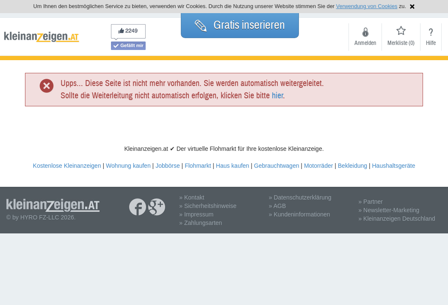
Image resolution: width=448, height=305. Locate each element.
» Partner (370, 201)
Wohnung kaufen (128, 165)
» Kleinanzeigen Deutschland (396, 218)
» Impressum (196, 214)
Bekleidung (352, 165)
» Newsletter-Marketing (388, 210)
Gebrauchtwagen (276, 165)
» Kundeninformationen (299, 214)
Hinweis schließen (412, 6)
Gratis (240, 25)
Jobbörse (167, 165)
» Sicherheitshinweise (207, 205)
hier (277, 95)
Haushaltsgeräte (393, 165)
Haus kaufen (232, 165)
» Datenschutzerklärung (300, 197)
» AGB (277, 205)
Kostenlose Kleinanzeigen (67, 165)
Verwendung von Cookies (367, 6)
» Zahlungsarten (200, 222)
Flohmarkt (198, 165)
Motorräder (318, 165)
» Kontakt (191, 197)
